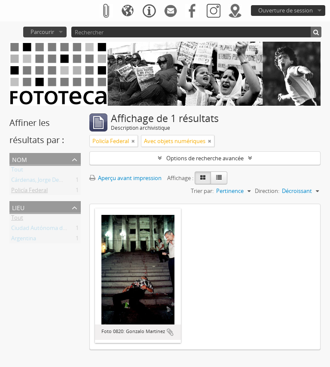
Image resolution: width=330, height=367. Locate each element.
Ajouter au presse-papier (170, 332)
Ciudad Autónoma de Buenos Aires (55, 229)
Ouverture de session (285, 10)
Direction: (267, 191)
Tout (17, 171)
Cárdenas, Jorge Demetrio (43, 181)
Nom (19, 159)
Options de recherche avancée (205, 158)
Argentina (23, 240)
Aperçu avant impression (125, 178)
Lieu (18, 207)
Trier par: (202, 191)
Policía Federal (29, 192)
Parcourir (42, 32)
